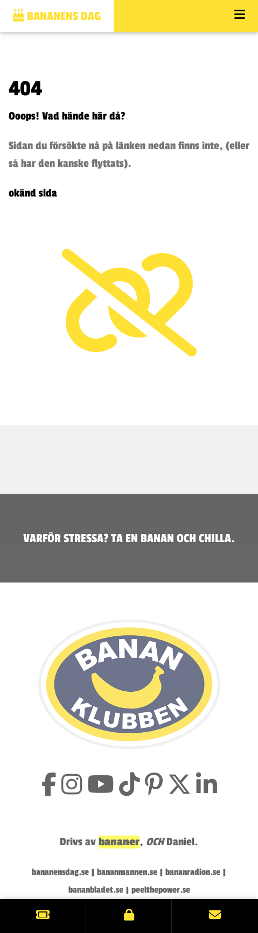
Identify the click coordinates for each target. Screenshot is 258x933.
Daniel (180, 842)
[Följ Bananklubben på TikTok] (129, 786)
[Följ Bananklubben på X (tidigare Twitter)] (179, 786)
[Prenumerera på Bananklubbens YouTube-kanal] (100, 786)
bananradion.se (192, 872)
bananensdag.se (60, 872)
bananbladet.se (95, 890)
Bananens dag (57, 16)
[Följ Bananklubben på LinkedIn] (206, 786)
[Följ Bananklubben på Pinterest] (154, 786)
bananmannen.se (127, 872)
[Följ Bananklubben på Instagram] (71, 786)
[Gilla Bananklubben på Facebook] (49, 786)
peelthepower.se (160, 890)
